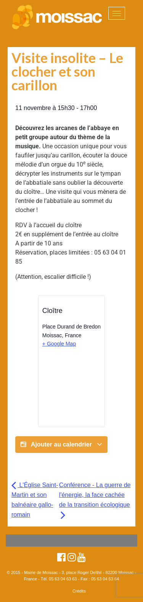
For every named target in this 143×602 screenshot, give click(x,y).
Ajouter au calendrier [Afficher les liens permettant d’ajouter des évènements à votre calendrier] (61, 445)
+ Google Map (59, 344)
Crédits (79, 591)
